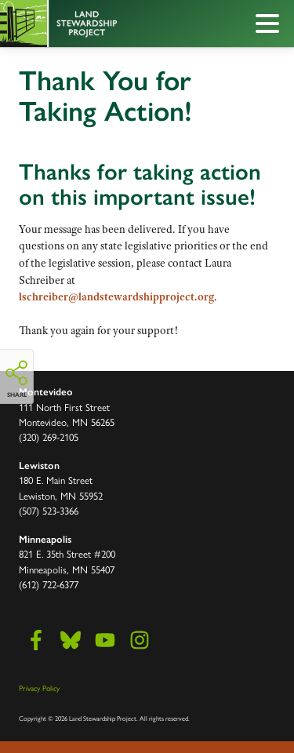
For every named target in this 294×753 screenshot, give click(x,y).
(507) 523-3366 (48, 510)
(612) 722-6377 (48, 584)
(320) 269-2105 (48, 436)
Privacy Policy (39, 687)
